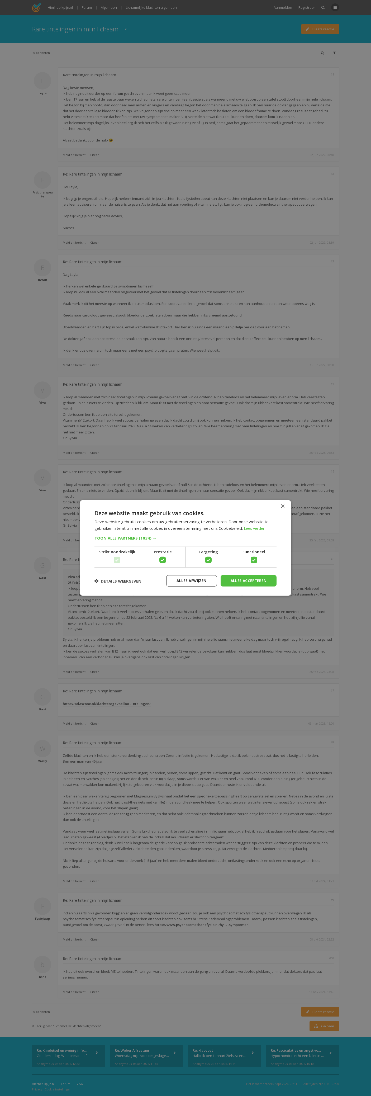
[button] (185, 537)
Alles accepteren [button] (248, 580)
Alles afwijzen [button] (189, 580)
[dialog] (185, 548)
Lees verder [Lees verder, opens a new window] (255, 528)
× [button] (282, 506)
